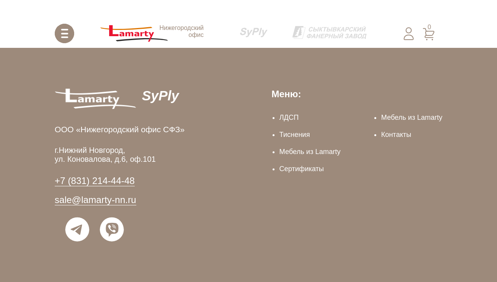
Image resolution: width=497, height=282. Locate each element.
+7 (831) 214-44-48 (95, 180)
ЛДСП (289, 117)
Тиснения (294, 134)
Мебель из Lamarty (310, 152)
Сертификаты (301, 169)
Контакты (396, 134)
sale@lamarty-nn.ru (95, 199)
